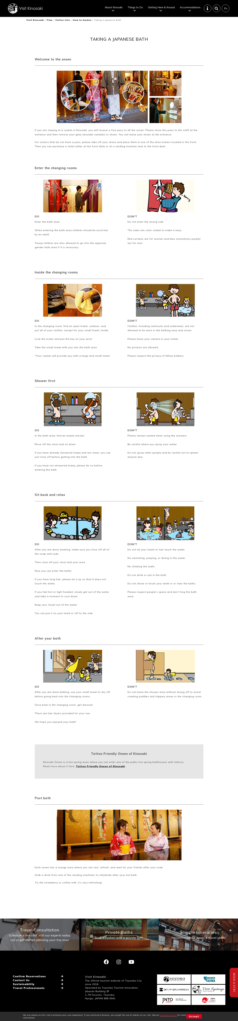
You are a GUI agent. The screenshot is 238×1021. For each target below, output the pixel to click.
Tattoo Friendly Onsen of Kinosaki (100, 766)
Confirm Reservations (29, 976)
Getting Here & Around (161, 7)
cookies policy (168, 1015)
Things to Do (135, 7)
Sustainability (24, 984)
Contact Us (21, 980)
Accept (194, 1016)
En (225, 8)
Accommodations (190, 7)
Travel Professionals (29, 988)
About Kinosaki (113, 7)
